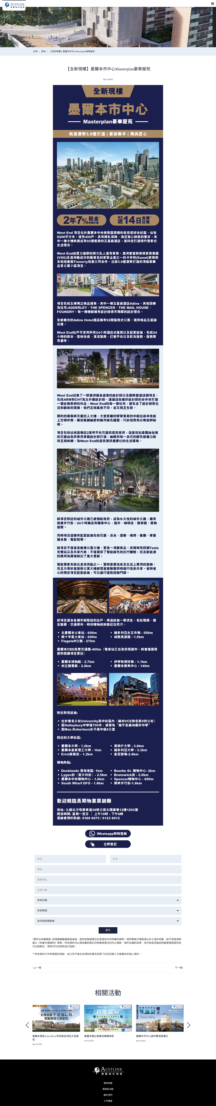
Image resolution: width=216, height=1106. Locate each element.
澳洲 (43, 51)
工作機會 (108, 1101)
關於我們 (108, 1095)
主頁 (35, 51)
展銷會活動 (108, 1089)
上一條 (36, 967)
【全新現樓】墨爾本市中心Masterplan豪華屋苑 (72, 51)
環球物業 (108, 1083)
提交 (108, 930)
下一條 (179, 967)
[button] (189, 1025)
